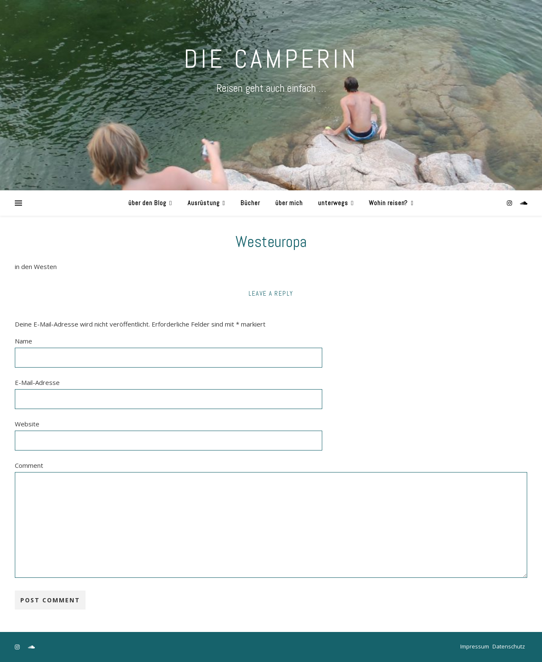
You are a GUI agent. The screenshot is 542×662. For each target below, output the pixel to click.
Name (23, 341)
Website (27, 424)
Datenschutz (508, 646)
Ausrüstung (204, 203)
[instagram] (510, 203)
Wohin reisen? (388, 203)
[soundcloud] (524, 203)
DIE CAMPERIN (271, 59)
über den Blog (147, 203)
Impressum (474, 646)
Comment (29, 465)
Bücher (250, 203)
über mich (289, 203)
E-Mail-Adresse (37, 382)
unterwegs (333, 203)
